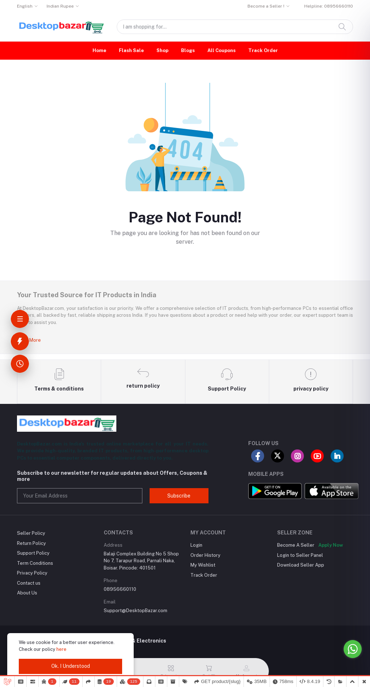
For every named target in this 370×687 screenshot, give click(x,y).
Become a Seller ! (266, 6)
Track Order (263, 50)
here (61, 649)
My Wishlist (202, 565)
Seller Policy (31, 533)
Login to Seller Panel (300, 555)
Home (99, 50)
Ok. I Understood (70, 666)
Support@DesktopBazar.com (135, 610)
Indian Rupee (60, 6)
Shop (162, 50)
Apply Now (330, 545)
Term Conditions (35, 563)
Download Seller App (300, 565)
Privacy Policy (32, 573)
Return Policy (31, 543)
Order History (205, 555)
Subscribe (178, 496)
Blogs (188, 50)
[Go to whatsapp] (353, 649)
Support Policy (33, 553)
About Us (27, 593)
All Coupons (221, 50)
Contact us (28, 583)
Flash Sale (131, 50)
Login (196, 545)
